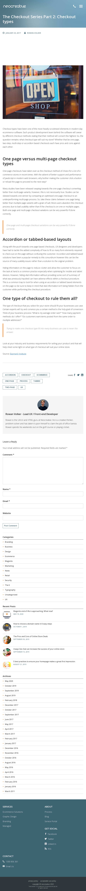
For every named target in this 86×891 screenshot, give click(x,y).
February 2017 (11, 738)
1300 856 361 (12, 861)
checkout (26, 375)
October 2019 (10, 686)
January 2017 (10, 743)
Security (8, 580)
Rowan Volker (34, 33)
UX (6, 599)
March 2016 (10, 777)
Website (7, 513)
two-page (10, 387)
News (7, 570)
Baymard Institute (18, 353)
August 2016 (10, 762)
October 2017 (10, 710)
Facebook (52, 834)
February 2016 (11, 782)
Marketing (9, 566)
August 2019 (10, 695)
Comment (8, 454)
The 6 (7, 585)
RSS (49, 849)
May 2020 (9, 681)
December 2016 (11, 748)
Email (6, 501)
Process (48, 812)
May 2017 (9, 724)
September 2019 (12, 690)
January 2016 (10, 786)
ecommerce (42, 375)
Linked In (52, 844)
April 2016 (9, 772)
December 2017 (11, 705)
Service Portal (51, 821)
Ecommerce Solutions (13, 812)
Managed (7, 826)
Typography (10, 590)
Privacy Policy (33, 881)
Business (9, 547)
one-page (9, 381)
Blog (47, 816)
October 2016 (10, 758)
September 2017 (12, 714)
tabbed (36, 381)
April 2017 (9, 729)
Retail (7, 575)
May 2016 (9, 767)
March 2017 (10, 734)
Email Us (10, 866)
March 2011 (10, 791)
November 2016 (11, 753)
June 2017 (9, 719)
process (24, 381)
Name (6, 489)
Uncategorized (11, 594)
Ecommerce (10, 556)
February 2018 (11, 700)
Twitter (51, 839)
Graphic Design (9, 816)
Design (8, 551)
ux (21, 387)
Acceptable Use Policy (48, 881)
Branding (9, 542)
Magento (9, 561)
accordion (10, 375)
